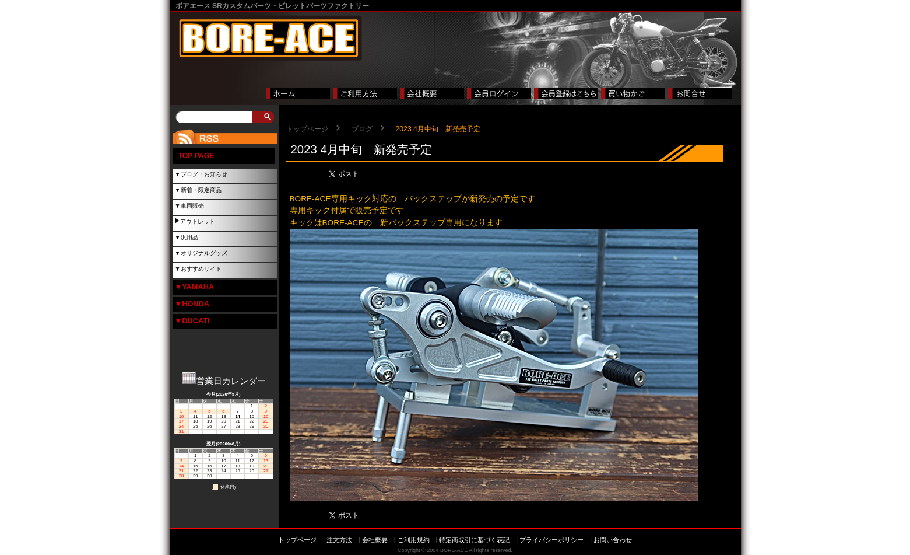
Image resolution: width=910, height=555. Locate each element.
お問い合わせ (612, 539)
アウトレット (197, 221)
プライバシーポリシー (551, 539)
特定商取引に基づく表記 (474, 539)
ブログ (362, 129)
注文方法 (339, 539)
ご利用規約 (414, 539)
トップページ (307, 129)
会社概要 (375, 539)
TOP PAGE (196, 156)
